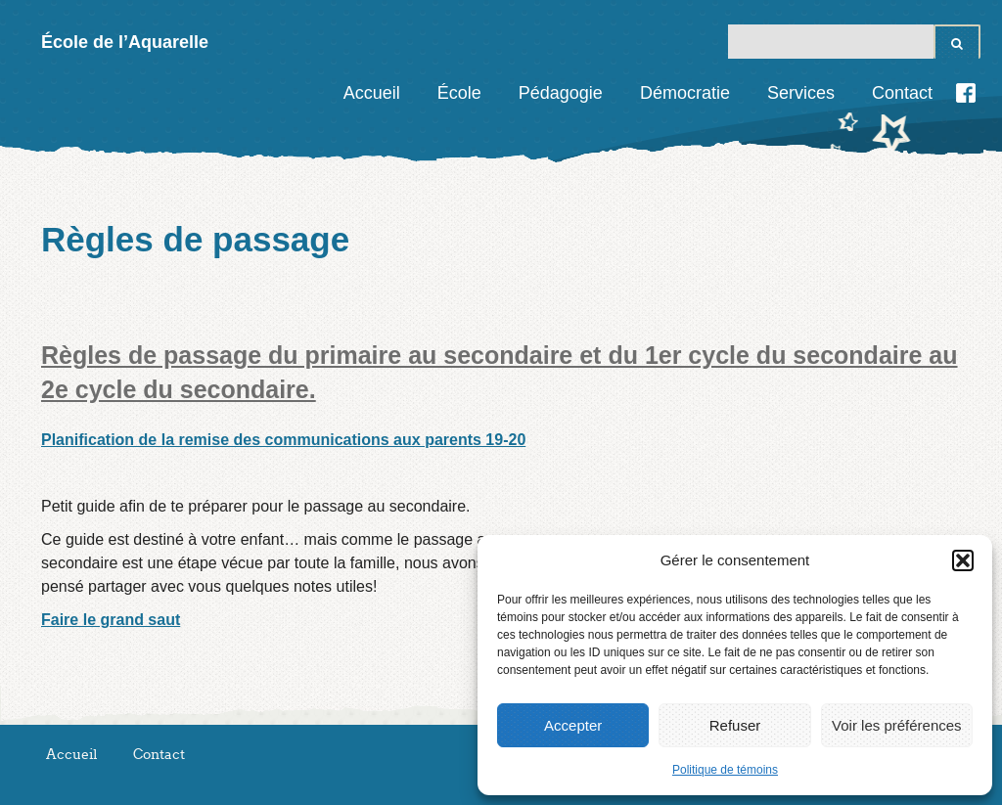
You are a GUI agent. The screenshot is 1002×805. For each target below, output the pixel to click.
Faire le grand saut (110, 619)
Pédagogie (561, 93)
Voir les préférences (897, 725)
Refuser (735, 725)
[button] (963, 560)
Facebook (966, 93)
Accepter (573, 725)
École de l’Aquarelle (124, 42)
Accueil (371, 93)
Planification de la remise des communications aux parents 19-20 (283, 439)
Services (801, 93)
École (459, 93)
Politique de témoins (725, 770)
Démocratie (685, 93)
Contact (902, 93)
